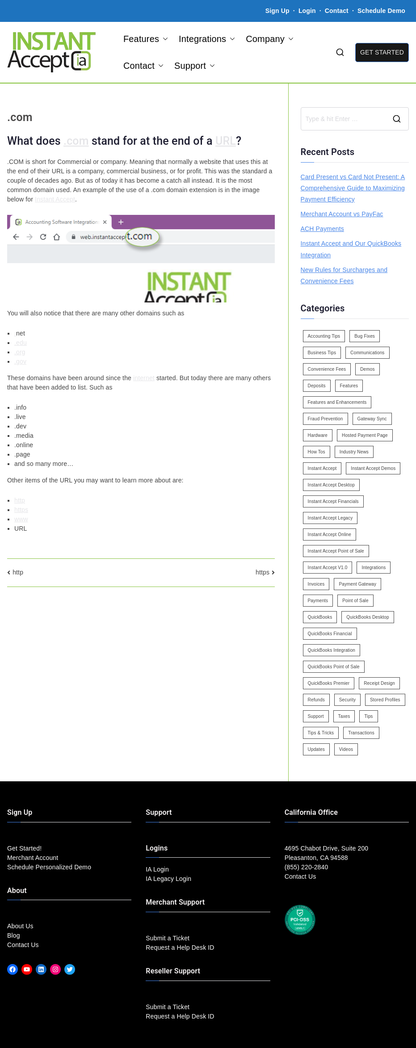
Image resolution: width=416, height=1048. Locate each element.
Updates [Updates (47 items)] (316, 749)
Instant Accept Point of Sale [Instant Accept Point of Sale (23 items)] (336, 551)
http (18, 572)
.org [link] (19, 352)
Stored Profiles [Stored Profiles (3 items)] (385, 699)
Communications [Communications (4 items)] (367, 352)
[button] (163, 39)
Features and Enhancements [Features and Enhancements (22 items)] (337, 402)
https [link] (21, 509)
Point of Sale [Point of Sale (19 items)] (355, 600)
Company (270, 39)
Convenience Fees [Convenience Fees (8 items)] (327, 369)
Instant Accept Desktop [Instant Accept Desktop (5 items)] (331, 484)
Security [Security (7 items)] (347, 699)
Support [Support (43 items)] (316, 716)
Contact (337, 10)
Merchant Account (32, 857)
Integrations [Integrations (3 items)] (373, 567)
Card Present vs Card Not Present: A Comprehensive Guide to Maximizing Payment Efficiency (353, 188)
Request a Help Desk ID (180, 947)
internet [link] (144, 377)
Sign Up (277, 10)
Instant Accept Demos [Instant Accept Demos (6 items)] (373, 468)
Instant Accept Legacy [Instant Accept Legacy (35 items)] (330, 518)
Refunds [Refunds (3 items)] (316, 699)
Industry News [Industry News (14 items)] (354, 451)
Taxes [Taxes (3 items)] (344, 716)
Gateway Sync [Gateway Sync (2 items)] (372, 418)
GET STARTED (382, 52)
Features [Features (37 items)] (349, 385)
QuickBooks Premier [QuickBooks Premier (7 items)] (329, 683)
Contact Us (23, 944)
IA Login (157, 869)
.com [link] (76, 140)
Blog (13, 935)
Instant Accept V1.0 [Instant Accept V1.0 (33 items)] (328, 567)
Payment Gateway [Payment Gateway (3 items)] (357, 584)
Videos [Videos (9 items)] (346, 749)
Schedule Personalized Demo (49, 867)
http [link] (19, 500)
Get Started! (24, 848)
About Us (20, 926)
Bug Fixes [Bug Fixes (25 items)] (364, 336)
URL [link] (225, 140)
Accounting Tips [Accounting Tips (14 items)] (324, 336)
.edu (20, 342)
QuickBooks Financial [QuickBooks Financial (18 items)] (330, 633)
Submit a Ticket (167, 938)
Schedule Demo (381, 10)
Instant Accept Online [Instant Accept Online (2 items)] (329, 534)
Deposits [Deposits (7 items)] (317, 385)
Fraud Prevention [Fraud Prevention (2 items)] (325, 418)
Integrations (207, 39)
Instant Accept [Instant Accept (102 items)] (322, 468)
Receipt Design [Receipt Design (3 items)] (379, 683)
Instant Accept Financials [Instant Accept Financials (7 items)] (333, 501)
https (262, 572)
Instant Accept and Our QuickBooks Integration (351, 249)
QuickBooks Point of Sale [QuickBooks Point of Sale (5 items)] (334, 666)
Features (145, 39)
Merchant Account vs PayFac (342, 214)
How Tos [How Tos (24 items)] (316, 451)
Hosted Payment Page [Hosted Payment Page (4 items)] (365, 435)
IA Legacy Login (168, 878)
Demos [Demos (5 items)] (367, 369)
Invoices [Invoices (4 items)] (316, 584)
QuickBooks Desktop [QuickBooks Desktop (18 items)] (367, 617)
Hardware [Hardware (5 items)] (318, 435)
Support (194, 66)
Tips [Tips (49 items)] (368, 716)
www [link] (21, 519)
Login (307, 10)
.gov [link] (20, 361)
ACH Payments (322, 228)
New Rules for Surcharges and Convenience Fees (344, 275)
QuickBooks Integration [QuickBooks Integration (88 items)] (331, 650)
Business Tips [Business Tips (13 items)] (322, 352)
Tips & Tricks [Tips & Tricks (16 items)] (321, 732)
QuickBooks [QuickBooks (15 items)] (320, 617)
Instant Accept (55, 199)
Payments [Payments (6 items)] (318, 600)
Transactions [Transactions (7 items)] (361, 732)
